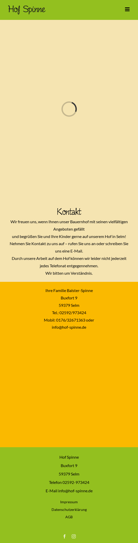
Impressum (69, 502)
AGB (69, 517)
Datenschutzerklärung (69, 509)
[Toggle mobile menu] (127, 9)
